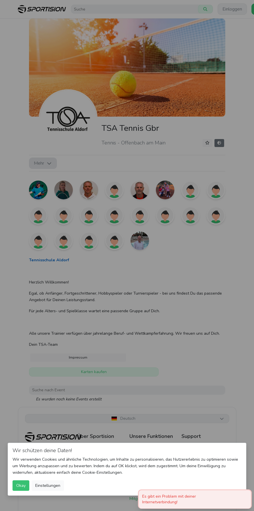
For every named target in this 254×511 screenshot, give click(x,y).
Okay (21, 485)
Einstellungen (47, 485)
